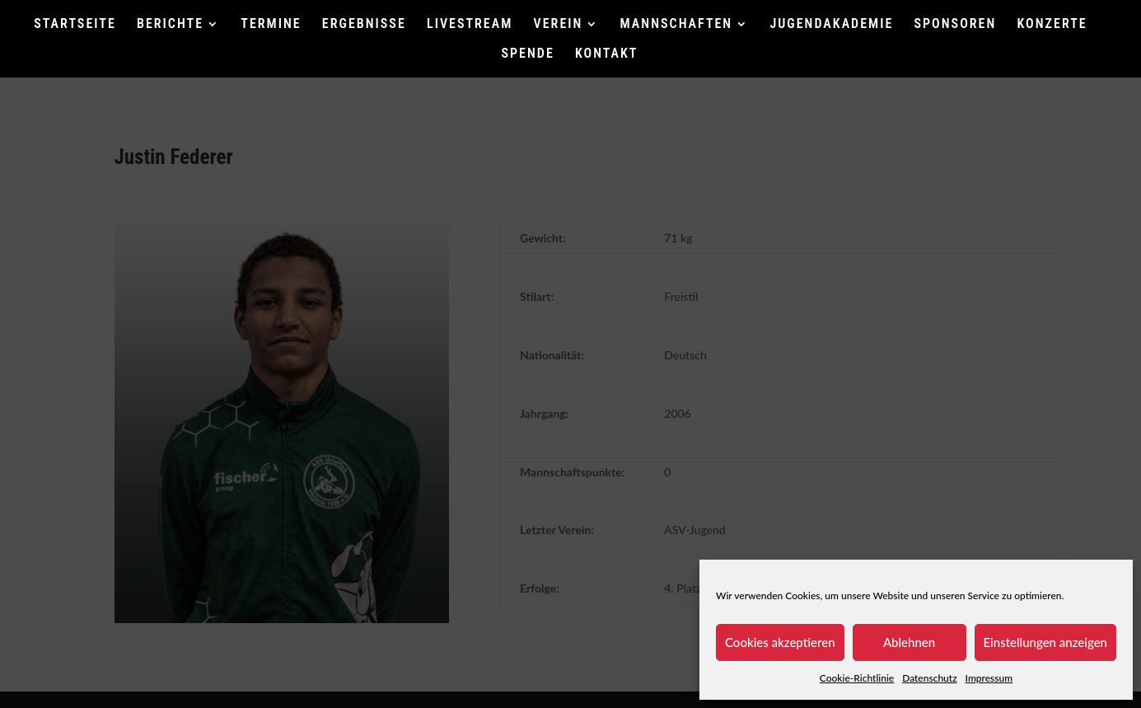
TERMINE (271, 24)
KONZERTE (1052, 24)
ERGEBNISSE (364, 24)
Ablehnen (909, 642)
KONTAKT (606, 54)
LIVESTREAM (469, 24)
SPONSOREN (955, 24)
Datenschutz (929, 678)
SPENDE (528, 54)
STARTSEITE (75, 24)
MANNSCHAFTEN (676, 24)
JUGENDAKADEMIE (831, 24)
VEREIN (558, 24)
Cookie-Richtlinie (857, 678)
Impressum (989, 678)
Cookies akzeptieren (780, 642)
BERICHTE (170, 24)
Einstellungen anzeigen (1046, 642)
